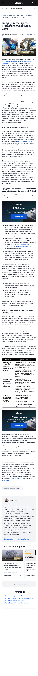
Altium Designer (17, 478)
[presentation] (34, 546)
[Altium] (19, 3)
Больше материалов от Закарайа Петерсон (17, 539)
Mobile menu (3, 3)
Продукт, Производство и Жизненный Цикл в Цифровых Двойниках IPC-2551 (19, 190)
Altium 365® (5, 480)
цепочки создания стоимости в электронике (15, 327)
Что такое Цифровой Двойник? (16, 127)
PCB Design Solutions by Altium (11, 488)
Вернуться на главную (20, 584)
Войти (34, 3)
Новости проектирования (12, 8)
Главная (4, 15)
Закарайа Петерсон (11, 34)
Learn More (19, 216)
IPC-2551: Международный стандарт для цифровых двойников (18, 61)
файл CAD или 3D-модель (25, 141)
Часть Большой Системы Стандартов (17, 603)
